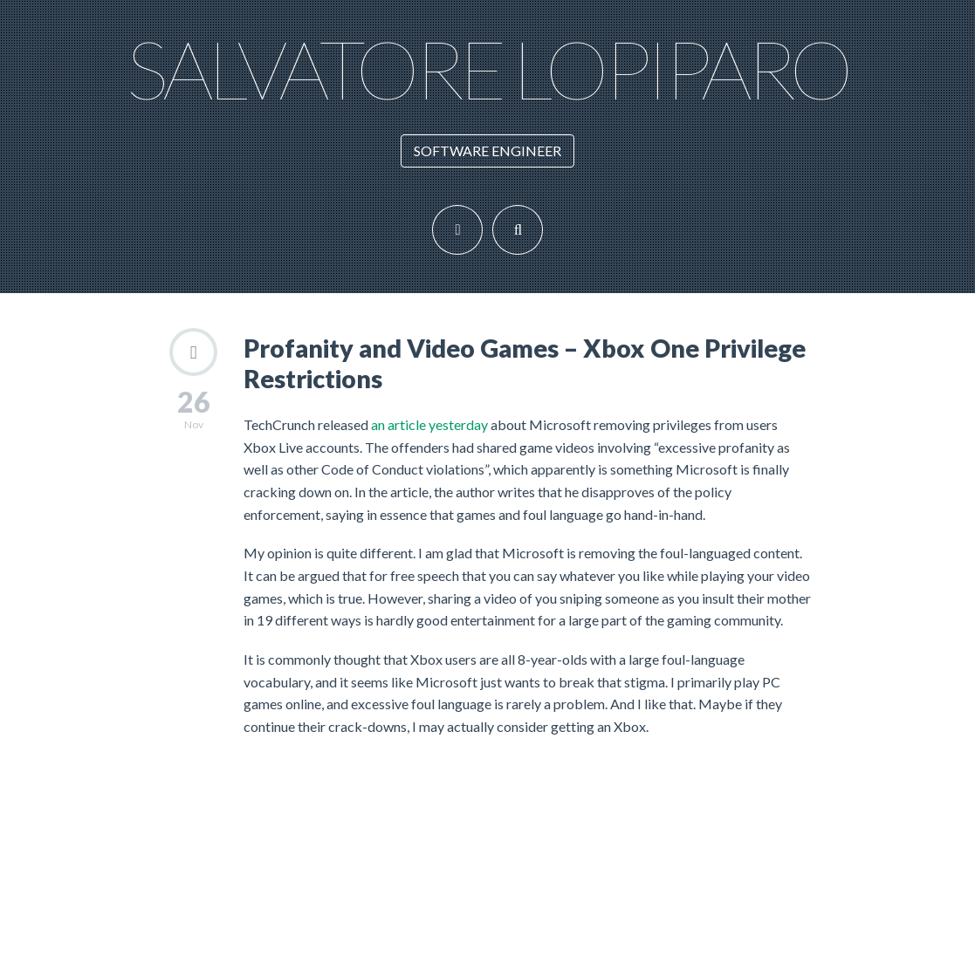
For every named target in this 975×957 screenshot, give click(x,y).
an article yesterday (431, 424)
